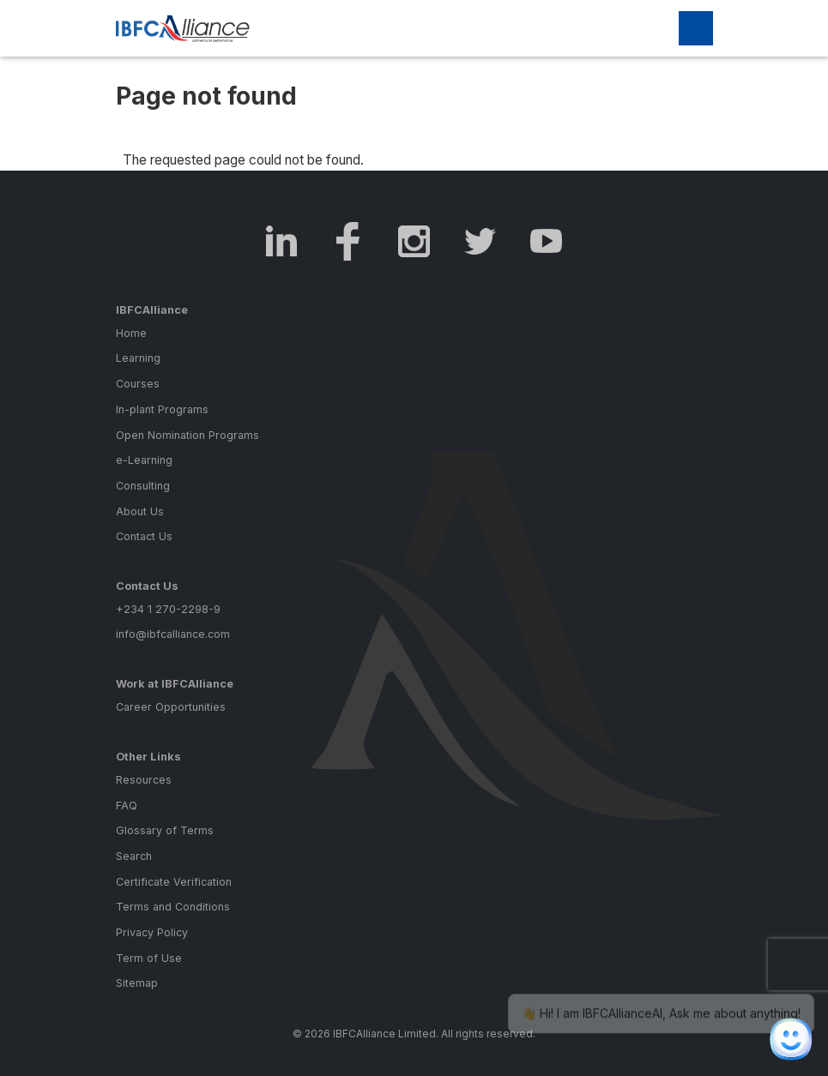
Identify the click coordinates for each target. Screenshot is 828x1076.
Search (134, 856)
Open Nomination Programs (187, 435)
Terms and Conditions (173, 906)
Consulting (143, 485)
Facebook (348, 241)
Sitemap (137, 983)
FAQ (126, 805)
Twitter (480, 241)
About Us (140, 511)
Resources (144, 779)
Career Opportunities (171, 706)
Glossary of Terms (165, 830)
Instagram (414, 241)
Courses (138, 383)
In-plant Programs (162, 409)
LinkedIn (282, 241)
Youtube (546, 241)
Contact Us (144, 536)
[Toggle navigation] (696, 28)
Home (131, 333)
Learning (138, 358)
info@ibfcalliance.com (173, 634)
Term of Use (149, 958)
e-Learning (144, 460)
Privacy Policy (152, 932)
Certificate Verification (174, 881)
